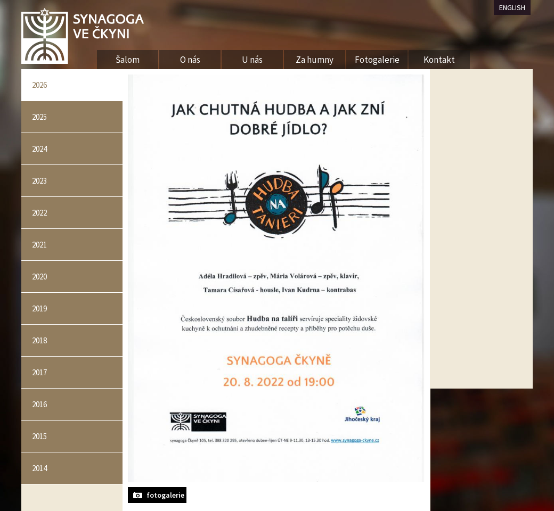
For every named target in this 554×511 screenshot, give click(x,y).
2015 (39, 436)
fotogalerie (165, 495)
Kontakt (439, 59)
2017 (39, 372)
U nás (252, 59)
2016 (39, 404)
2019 (39, 308)
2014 (39, 468)
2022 (39, 213)
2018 (39, 340)
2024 (39, 149)
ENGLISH (512, 7)
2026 (39, 85)
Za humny (314, 59)
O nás (190, 59)
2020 (39, 276)
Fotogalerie (377, 59)
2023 (39, 181)
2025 (39, 117)
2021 (39, 245)
